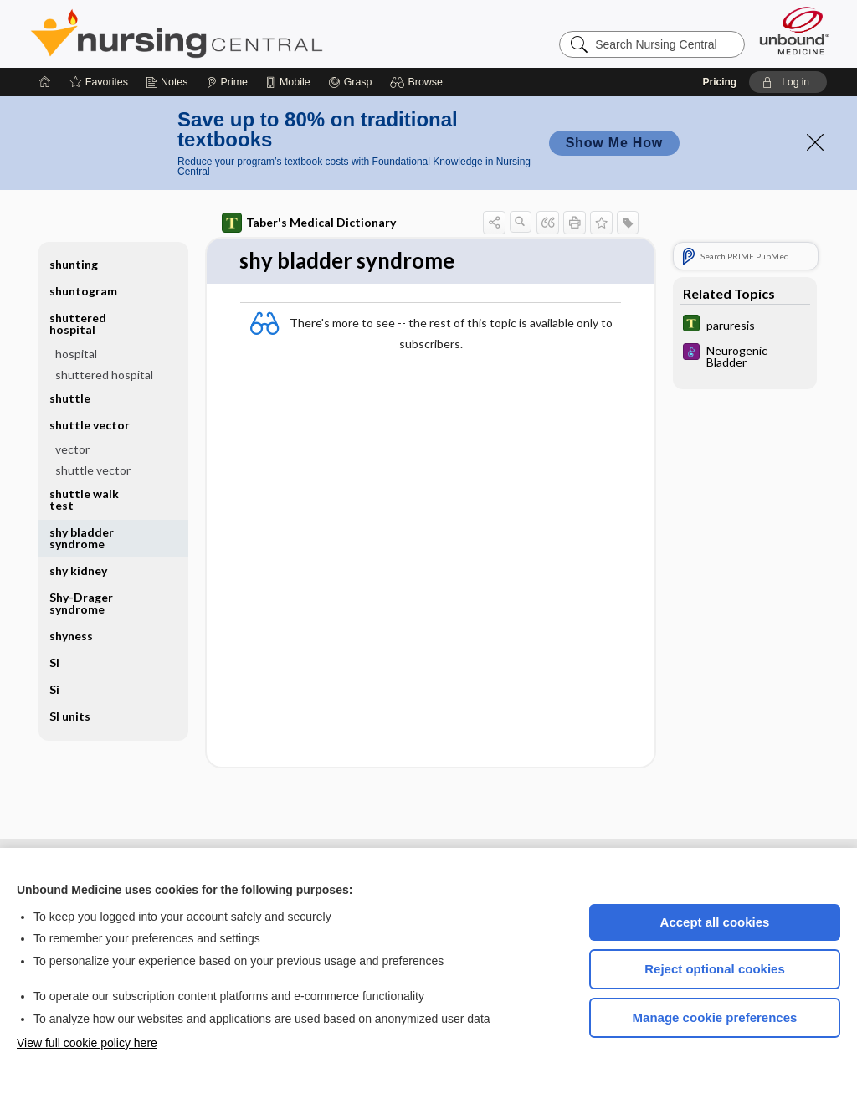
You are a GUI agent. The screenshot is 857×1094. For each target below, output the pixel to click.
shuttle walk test (84, 499)
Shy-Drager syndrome (81, 603)
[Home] (45, 82)
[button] (419, 82)
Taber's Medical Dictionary (309, 223)
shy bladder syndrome (81, 538)
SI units (69, 716)
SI (54, 662)
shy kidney (78, 570)
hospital (76, 354)
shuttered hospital (77, 323)
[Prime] (227, 82)
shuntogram (83, 291)
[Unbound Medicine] (794, 30)
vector (72, 449)
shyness (71, 636)
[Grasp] (350, 82)
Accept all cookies (715, 922)
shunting (73, 264)
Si (54, 689)
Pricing (719, 82)
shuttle (69, 398)
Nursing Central (239, 33)
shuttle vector (89, 425)
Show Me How (614, 143)
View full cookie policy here (87, 1043)
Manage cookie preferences (715, 1017)
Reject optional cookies (714, 969)
